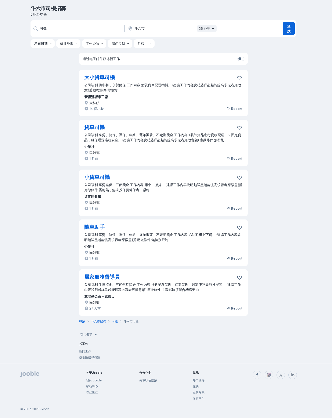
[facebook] (257, 375)
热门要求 (89, 334)
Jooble (44, 409)
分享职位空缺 (148, 380)
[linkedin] (292, 375)
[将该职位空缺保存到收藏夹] (239, 78)
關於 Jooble (94, 380)
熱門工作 (85, 351)
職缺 (196, 386)
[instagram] (269, 375)
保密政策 (199, 398)
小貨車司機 (97, 177)
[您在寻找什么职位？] (77, 28)
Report (234, 109)
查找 (288, 28)
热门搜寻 (199, 380)
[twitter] (281, 375)
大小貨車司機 (99, 77)
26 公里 (207, 28)
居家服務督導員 (102, 277)
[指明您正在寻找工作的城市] (171, 28)
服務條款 (199, 392)
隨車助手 (94, 227)
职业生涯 (92, 392)
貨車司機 (94, 127)
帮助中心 (92, 386)
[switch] (241, 59)
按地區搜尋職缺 (89, 357)
